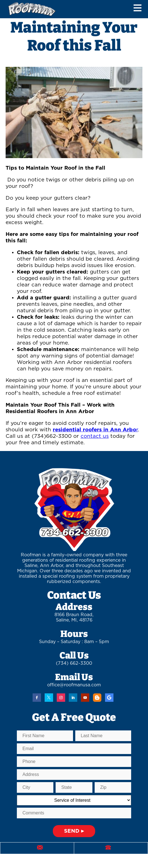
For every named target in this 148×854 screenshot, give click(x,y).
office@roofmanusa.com (74, 685)
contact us (95, 436)
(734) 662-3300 (74, 663)
